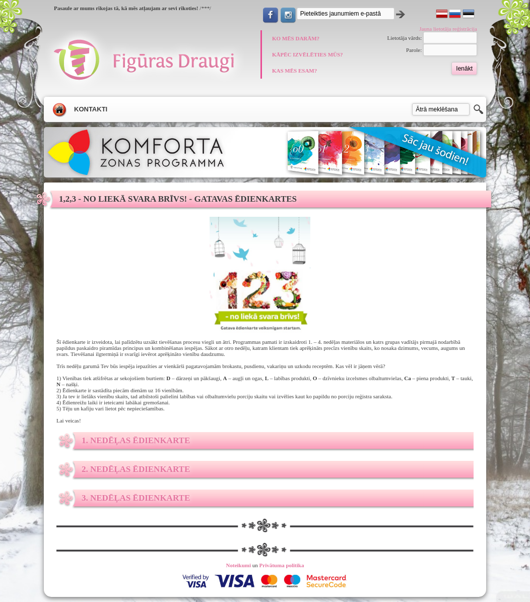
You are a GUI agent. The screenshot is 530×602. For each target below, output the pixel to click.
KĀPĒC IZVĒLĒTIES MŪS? (307, 54)
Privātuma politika (281, 565)
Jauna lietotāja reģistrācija (448, 29)
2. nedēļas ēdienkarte (136, 469)
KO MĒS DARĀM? (295, 38)
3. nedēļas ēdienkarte (136, 498)
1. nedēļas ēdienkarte (136, 440)
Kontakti (90, 109)
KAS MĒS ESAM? (294, 71)
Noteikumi (238, 565)
